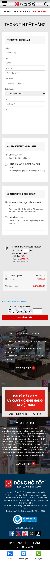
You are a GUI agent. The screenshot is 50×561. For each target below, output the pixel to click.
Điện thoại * (9, 68)
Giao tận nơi (15, 154)
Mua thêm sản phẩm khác (14, 302)
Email (7, 58)
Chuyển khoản (16, 217)
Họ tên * (8, 48)
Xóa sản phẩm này (20, 262)
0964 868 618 (39, 11)
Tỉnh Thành (9, 79)
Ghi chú (7, 110)
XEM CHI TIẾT (23, 368)
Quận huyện (9, 89)
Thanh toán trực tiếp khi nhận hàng (26, 204)
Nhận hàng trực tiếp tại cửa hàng (24, 166)
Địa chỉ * (8, 99)
